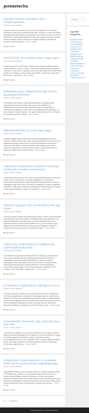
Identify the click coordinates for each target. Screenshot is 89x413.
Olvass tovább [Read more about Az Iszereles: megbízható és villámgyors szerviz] (55, 305)
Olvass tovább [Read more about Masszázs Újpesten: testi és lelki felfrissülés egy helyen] (50, 228)
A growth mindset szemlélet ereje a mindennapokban (25, 20)
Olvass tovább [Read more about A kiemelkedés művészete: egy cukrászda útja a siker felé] (31, 344)
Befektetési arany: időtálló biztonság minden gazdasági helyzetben (30, 92)
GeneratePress (53, 410)
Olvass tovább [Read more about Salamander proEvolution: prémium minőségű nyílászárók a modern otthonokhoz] (46, 189)
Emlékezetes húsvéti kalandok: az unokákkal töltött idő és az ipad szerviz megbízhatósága (31, 361)
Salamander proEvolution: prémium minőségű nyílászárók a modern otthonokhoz (31, 167)
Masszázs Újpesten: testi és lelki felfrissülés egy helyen (32, 206)
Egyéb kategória (10, 46)
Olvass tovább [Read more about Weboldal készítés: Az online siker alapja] (40, 150)
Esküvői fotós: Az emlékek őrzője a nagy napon (32, 58)
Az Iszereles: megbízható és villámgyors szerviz (32, 285)
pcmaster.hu (16, 6)
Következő (14, 401)
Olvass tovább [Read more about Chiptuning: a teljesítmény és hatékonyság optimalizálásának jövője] (41, 269)
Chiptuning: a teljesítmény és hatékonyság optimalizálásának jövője (29, 245)
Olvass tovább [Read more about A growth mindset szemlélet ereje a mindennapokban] (31, 42)
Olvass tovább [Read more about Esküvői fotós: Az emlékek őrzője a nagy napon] (29, 75)
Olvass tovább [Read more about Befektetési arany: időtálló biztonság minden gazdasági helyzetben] (34, 114)
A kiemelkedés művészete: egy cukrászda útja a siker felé (32, 322)
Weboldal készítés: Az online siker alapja (27, 130)
